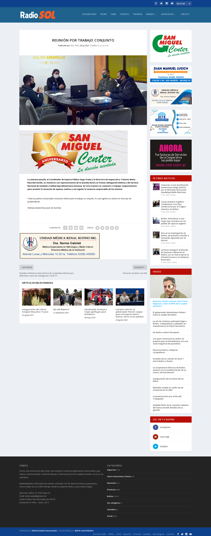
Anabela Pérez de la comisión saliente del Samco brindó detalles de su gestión (170, 406)
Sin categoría (113, 502)
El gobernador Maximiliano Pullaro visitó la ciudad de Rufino (169, 312)
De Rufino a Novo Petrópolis (166, 331)
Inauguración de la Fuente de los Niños (168, 379)
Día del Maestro (61, 308)
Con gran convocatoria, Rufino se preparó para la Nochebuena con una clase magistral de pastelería (170, 340)
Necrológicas (167, 15)
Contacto (185, 15)
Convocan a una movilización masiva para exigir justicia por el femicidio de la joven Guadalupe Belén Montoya (174, 188)
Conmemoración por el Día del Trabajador (167, 396)
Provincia (137, 15)
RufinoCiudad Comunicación (44, 530)
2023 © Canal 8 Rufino (84, 530)
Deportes (124, 15)
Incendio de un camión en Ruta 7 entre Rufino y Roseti (168, 359)
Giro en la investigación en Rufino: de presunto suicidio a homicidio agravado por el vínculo (175, 236)
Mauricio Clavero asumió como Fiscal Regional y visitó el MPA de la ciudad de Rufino (170, 302)
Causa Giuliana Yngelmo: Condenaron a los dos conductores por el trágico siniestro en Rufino (173, 205)
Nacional (111, 482)
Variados (150, 15)
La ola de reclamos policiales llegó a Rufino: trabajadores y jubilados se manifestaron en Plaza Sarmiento (170, 322)
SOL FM (74, 44)
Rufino (103, 15)
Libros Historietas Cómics (119, 475)
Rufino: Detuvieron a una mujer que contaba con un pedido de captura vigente (173, 220)
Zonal (113, 15)
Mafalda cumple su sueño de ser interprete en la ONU (168, 388)
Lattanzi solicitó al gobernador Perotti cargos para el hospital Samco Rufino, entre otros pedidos (130, 312)
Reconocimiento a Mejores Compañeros (165, 350)
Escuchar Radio (89, 15)
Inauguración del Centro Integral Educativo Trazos (35, 309)
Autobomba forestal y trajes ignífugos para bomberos (96, 311)
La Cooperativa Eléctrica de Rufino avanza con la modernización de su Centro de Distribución (169, 369)
